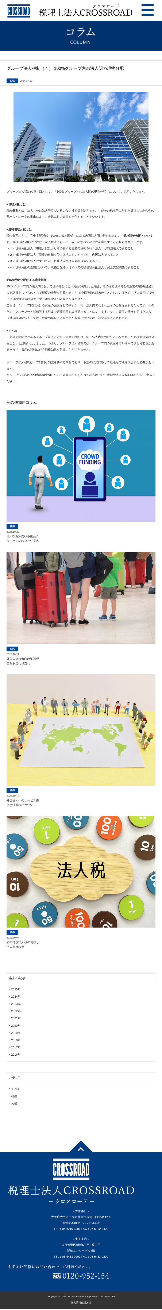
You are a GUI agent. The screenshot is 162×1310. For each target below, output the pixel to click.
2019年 (16, 1032)
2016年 (16, 1054)
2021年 (16, 1018)
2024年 (16, 996)
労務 (14, 1103)
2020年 (16, 1025)
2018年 (16, 1040)
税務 (14, 1096)
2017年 (16, 1047)
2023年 (16, 1004)
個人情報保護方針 (81, 1302)
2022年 (16, 1011)
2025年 (16, 989)
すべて (15, 1088)
